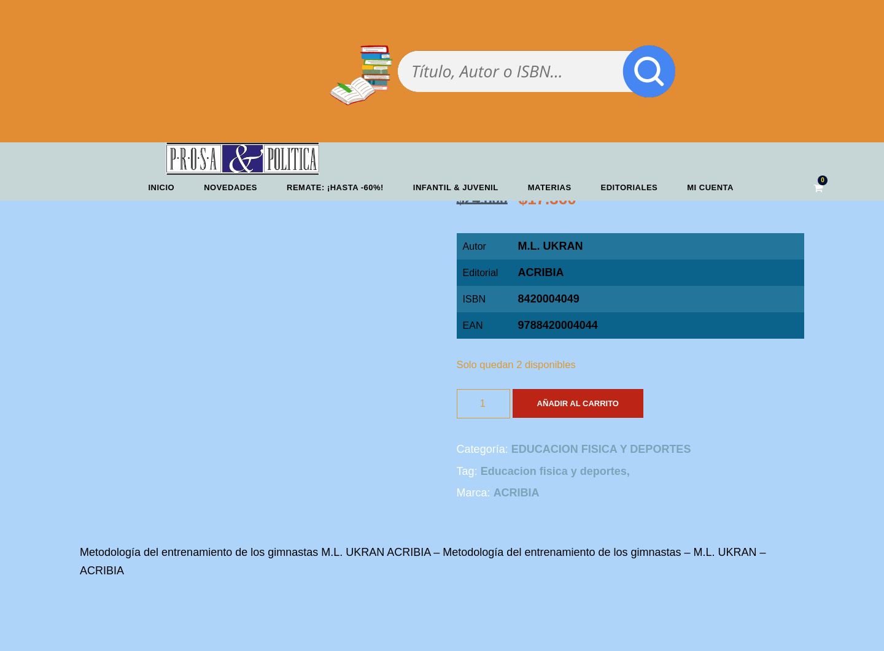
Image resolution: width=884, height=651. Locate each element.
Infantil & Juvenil (455, 187)
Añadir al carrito (578, 403)
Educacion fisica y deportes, (555, 471)
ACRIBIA (541, 272)
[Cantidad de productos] (483, 403)
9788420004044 (558, 325)
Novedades (230, 187)
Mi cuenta (710, 187)
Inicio (161, 187)
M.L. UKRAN (550, 246)
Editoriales (629, 187)
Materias (550, 187)
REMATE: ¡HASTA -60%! (335, 187)
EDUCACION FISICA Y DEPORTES (601, 449)
